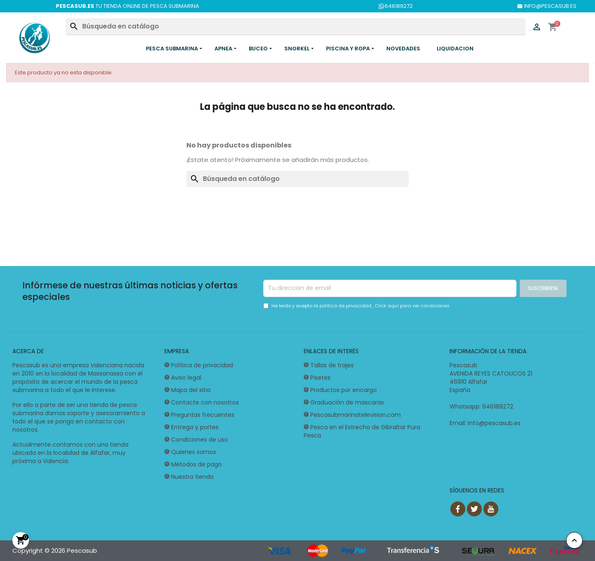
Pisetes (320, 377)
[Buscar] (295, 26)
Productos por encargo (343, 390)
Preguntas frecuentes (202, 415)
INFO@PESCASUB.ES (546, 6)
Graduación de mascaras (347, 402)
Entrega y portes (195, 427)
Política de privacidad (202, 365)
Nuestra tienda (192, 477)
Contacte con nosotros (205, 402)
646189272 (395, 6)
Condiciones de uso (199, 439)
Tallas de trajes (332, 365)
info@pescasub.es (494, 423)
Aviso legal (186, 377)
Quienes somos (193, 452)
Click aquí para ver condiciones (413, 305)
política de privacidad (346, 305)
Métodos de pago (196, 464)
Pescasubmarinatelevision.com (355, 415)
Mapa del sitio (191, 390)
